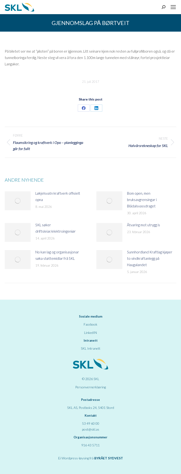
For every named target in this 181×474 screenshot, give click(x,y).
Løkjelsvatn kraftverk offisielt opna (57, 196)
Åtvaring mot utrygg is (143, 225)
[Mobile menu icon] (173, 7)
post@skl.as (90, 429)
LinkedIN (90, 333)
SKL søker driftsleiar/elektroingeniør (55, 228)
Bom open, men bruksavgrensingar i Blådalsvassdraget (142, 199)
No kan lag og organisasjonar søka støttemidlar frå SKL (57, 255)
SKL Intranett (90, 348)
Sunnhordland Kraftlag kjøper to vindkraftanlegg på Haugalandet (149, 258)
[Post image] (18, 200)
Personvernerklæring (90, 387)
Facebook (90, 324)
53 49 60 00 (90, 423)
